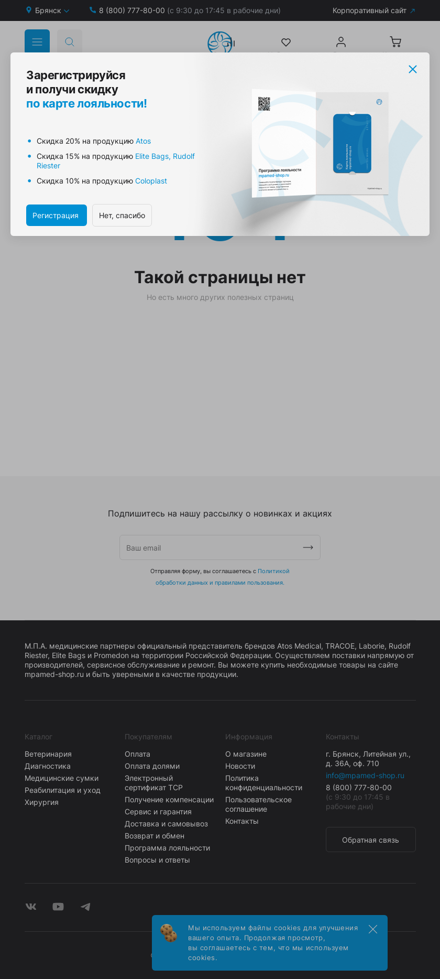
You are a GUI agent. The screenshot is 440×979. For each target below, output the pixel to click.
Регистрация (56, 215)
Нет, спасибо (122, 215)
